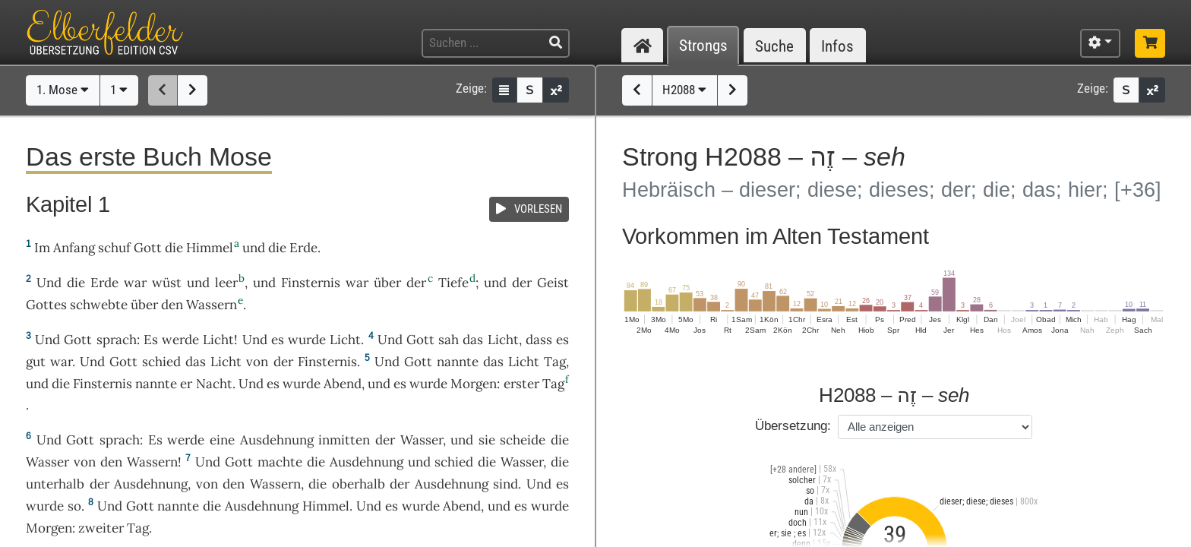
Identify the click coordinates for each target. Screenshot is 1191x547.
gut (36, 361)
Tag (555, 361)
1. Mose (62, 89)
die (560, 462)
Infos (837, 45)
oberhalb (358, 484)
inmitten (344, 440)
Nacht (214, 383)
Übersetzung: (793, 426)
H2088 (684, 89)
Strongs (703, 45)
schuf (114, 247)
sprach (116, 339)
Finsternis (310, 282)
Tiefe (453, 282)
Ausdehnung (277, 440)
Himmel (209, 247)
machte (279, 462)
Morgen (473, 383)
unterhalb (55, 484)
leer (226, 282)
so (74, 506)
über (387, 282)
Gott (148, 247)
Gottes (46, 304)
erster (521, 383)
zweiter (101, 528)
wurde (307, 339)
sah (448, 339)
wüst (167, 282)
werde (180, 339)
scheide (522, 440)
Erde (303, 247)
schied (161, 361)
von (257, 361)
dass (539, 339)
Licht (218, 339)
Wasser (421, 440)
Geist (553, 282)
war (135, 282)
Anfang (74, 247)
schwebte (99, 304)
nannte (458, 361)
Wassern (211, 304)
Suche (774, 45)
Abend (343, 383)
